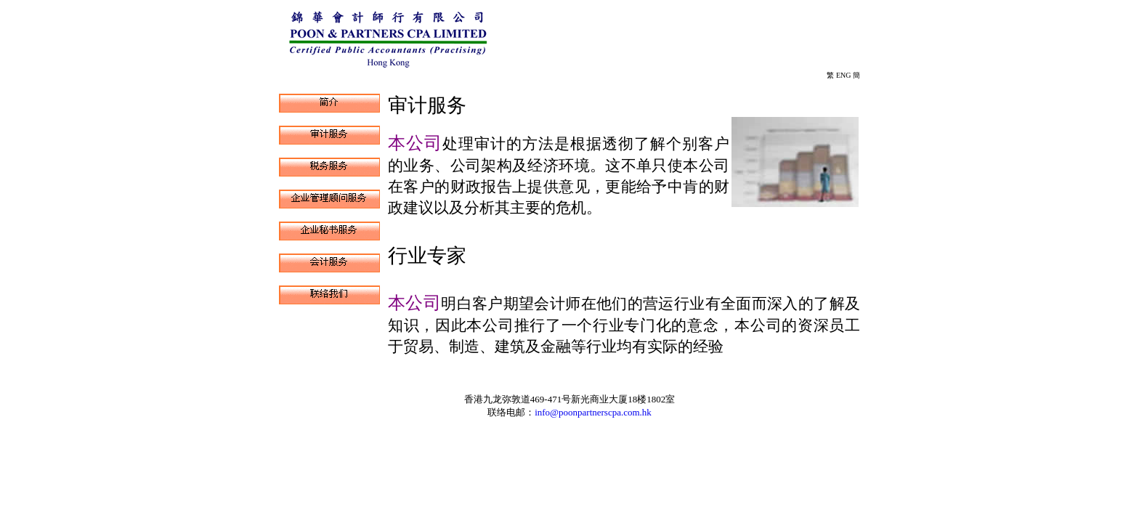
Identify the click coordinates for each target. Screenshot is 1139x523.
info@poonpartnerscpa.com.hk (593, 412)
